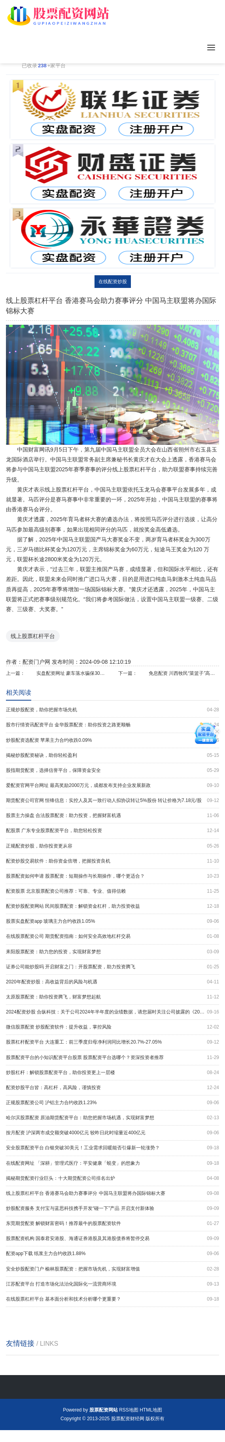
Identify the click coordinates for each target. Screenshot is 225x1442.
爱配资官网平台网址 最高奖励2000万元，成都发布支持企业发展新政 (112, 785)
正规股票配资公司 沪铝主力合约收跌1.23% (112, 1102)
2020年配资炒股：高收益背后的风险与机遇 (112, 982)
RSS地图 (128, 1410)
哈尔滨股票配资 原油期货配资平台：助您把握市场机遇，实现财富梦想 (112, 1117)
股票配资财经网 (127, 1418)
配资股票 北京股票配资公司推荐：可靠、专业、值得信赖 (112, 891)
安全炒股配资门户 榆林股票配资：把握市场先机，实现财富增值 (112, 1269)
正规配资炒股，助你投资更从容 (112, 846)
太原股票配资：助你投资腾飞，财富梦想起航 (112, 997)
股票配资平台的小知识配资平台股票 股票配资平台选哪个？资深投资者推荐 (112, 1057)
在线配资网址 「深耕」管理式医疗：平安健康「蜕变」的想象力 (112, 1163)
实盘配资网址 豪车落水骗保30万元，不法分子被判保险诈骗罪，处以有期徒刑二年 (71, 673)
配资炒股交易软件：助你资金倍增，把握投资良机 (112, 861)
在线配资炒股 (112, 281)
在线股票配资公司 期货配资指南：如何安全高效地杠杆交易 (112, 936)
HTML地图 (151, 1410)
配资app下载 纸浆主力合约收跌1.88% (112, 1253)
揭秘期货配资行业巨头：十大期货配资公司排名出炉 (112, 1178)
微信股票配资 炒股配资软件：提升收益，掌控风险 (112, 1027)
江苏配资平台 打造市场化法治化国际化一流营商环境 (112, 1284)
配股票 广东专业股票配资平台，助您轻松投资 (112, 830)
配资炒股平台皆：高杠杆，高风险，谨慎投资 (112, 1087)
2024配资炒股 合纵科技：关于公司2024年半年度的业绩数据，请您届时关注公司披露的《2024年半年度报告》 (112, 1012)
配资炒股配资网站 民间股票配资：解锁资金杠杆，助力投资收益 (112, 906)
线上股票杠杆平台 (33, 636)
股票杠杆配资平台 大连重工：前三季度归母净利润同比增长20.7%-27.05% (112, 1042)
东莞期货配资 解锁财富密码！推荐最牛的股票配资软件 (112, 1223)
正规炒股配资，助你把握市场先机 (112, 710)
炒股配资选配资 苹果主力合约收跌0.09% (112, 740)
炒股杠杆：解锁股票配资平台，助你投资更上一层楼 (112, 1072)
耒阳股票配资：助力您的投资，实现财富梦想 (112, 952)
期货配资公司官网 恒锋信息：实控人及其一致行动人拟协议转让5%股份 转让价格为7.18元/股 (112, 800)
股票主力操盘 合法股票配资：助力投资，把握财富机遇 (112, 815)
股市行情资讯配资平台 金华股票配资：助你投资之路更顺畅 (112, 725)
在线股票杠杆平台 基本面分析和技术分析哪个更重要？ (112, 1299)
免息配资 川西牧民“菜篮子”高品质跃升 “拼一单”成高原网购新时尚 (184, 673)
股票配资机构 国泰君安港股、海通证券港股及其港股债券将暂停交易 (112, 1238)
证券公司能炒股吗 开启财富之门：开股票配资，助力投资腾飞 (112, 967)
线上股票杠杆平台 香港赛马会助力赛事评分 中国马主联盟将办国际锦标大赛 (112, 1193)
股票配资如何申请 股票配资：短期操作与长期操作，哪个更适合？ (112, 876)
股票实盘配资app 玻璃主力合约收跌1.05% (112, 921)
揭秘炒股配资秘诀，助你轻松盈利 (112, 755)
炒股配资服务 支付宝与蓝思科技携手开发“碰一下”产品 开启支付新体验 (112, 1208)
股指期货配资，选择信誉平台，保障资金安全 (112, 770)
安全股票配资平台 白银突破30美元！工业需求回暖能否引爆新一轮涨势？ (112, 1148)
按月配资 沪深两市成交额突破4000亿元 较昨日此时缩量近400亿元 (112, 1133)
